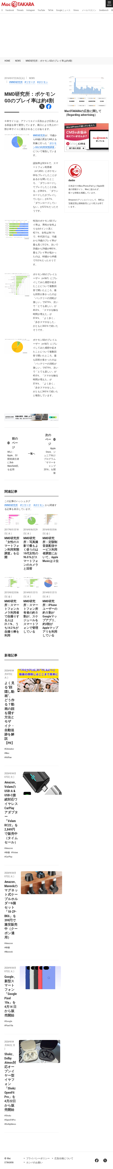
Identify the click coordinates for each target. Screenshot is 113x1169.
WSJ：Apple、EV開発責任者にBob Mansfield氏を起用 (13, 453)
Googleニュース (63, 10)
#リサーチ (30, 82)
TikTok (50, 10)
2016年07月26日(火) (14, 78)
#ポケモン (42, 82)
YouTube (41, 10)
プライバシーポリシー (38, 1158)
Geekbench (103, 10)
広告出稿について (63, 1158)
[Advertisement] (56, 35)
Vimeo (76, 10)
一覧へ (31, 453)
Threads (20, 10)
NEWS (18, 60)
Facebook (10, 10)
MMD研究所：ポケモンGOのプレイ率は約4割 (49, 60)
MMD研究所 (39, 135)
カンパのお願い (34, 1162)
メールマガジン (89, 10)
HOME (7, 60)
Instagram (30, 10)
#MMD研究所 (16, 82)
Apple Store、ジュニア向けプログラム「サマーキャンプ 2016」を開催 (50, 453)
